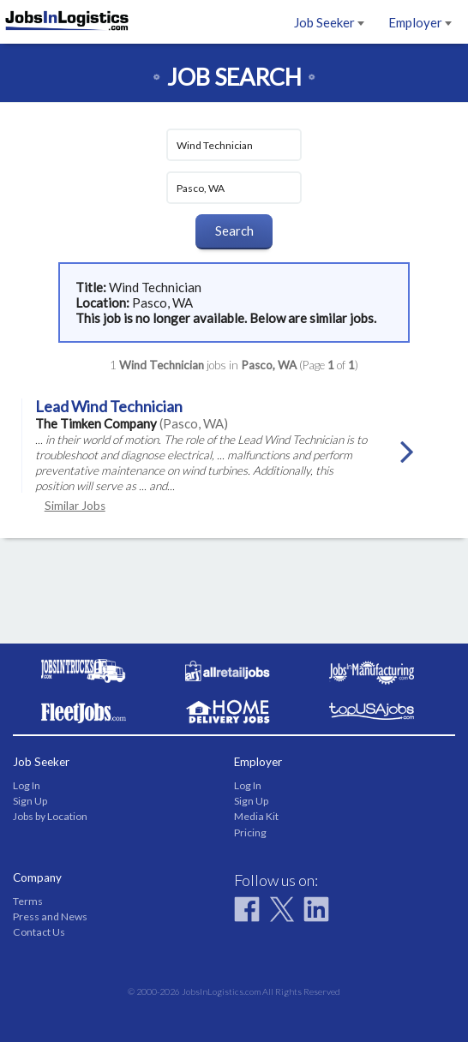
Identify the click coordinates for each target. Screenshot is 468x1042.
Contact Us (39, 931)
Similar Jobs (75, 505)
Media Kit (256, 816)
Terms (28, 901)
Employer (420, 22)
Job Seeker (329, 22)
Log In (26, 785)
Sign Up (30, 800)
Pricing (250, 832)
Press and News (50, 916)
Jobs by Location (50, 816)
